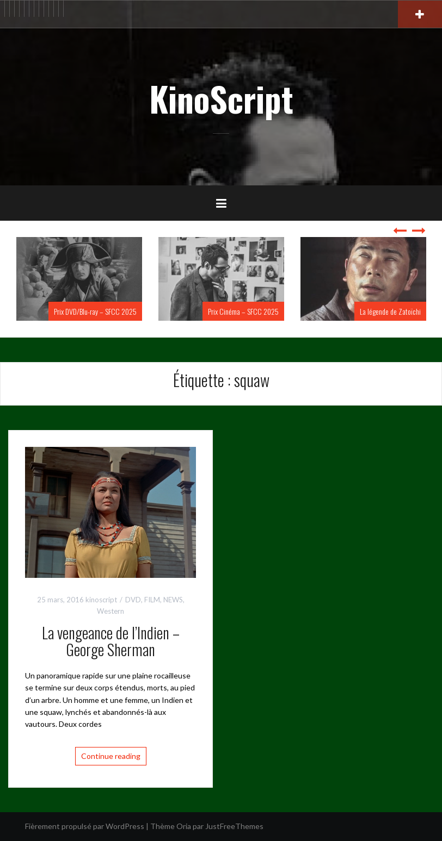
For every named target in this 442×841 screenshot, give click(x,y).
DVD (133, 599)
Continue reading (110, 756)
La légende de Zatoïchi (390, 311)
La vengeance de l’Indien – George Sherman (111, 641)
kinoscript (101, 599)
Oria (183, 826)
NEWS (173, 599)
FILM (152, 599)
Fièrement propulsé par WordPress (84, 826)
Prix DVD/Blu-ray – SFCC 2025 (95, 311)
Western (110, 611)
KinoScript (221, 98)
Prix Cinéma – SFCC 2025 (243, 311)
